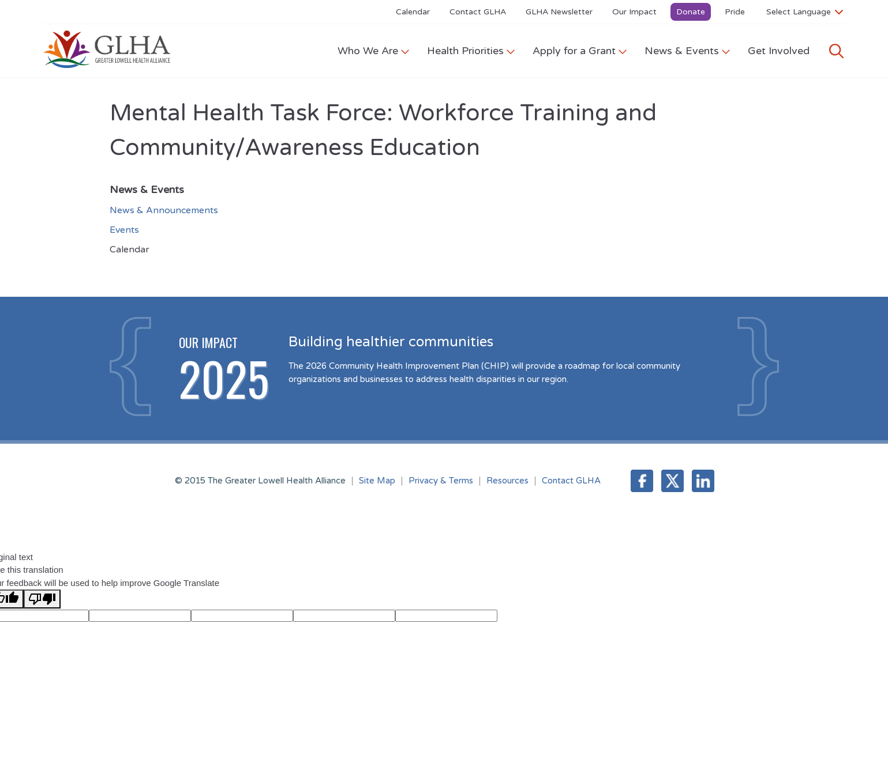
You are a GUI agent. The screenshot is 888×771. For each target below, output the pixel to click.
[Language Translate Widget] (804, 11)
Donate (690, 12)
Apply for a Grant (580, 50)
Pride (735, 12)
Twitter (672, 481)
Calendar (413, 12)
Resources (507, 480)
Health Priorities (471, 50)
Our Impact (634, 12)
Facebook (642, 481)
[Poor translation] (42, 599)
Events (124, 230)
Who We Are (374, 50)
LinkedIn (703, 481)
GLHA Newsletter (559, 12)
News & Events (687, 50)
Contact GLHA (477, 12)
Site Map (377, 480)
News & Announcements (164, 210)
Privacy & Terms (441, 480)
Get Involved (779, 50)
